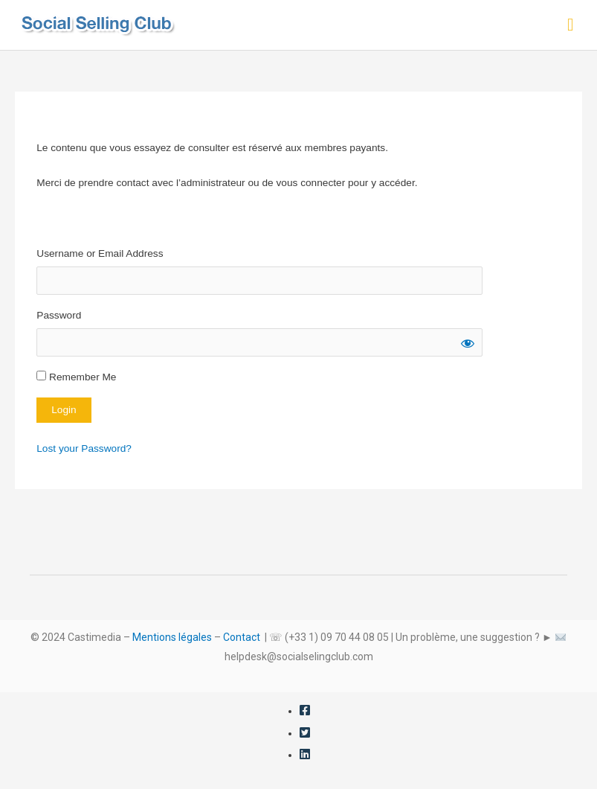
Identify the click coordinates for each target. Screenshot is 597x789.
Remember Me (76, 377)
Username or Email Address (99, 253)
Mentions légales (172, 637)
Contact (241, 637)
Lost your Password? (84, 448)
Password (58, 315)
